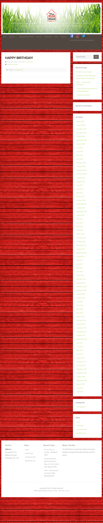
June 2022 (79, 231)
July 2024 (79, 151)
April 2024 (79, 163)
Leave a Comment (12, 64)
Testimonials (48, 36)
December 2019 (81, 343)
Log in (78, 442)
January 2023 (81, 207)
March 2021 (80, 287)
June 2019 (79, 363)
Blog (56, 36)
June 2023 (79, 195)
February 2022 (81, 247)
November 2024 (81, 135)
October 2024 (81, 139)
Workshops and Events (26, 36)
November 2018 (81, 391)
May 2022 (79, 235)
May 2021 (79, 279)
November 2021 (81, 255)
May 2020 (79, 323)
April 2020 (79, 327)
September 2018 (81, 399)
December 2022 (81, 211)
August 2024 (80, 147)
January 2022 (81, 251)
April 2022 (79, 239)
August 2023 (80, 187)
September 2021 (81, 263)
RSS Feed (61, 516)
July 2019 (79, 359)
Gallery (38, 36)
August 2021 (80, 267)
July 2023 (79, 191)
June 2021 (79, 275)
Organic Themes (52, 516)
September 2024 (81, 143)
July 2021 (79, 271)
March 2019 (80, 375)
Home (4, 36)
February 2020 (81, 335)
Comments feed (81, 450)
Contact (63, 36)
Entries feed (80, 446)
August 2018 (80, 403)
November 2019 (81, 347)
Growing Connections (83, 97)
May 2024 (79, 159)
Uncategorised (18, 70)
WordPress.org (81, 454)
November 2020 (81, 303)
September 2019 (81, 355)
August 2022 (80, 223)
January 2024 (81, 171)
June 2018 (79, 411)
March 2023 (80, 203)
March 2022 (80, 243)
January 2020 (81, 339)
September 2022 (81, 219)
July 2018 (79, 407)
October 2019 (81, 351)
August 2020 (80, 311)
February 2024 (81, 167)
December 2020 (81, 299)
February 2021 (81, 291)
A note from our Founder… (85, 72)
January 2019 (81, 383)
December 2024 (81, 131)
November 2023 (81, 179)
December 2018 (81, 387)
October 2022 (81, 215)
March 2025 (80, 123)
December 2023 (81, 175)
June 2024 (79, 155)
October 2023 (81, 183)
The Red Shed (29, 62)
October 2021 (81, 259)
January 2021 (81, 295)
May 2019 (79, 367)
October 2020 (81, 307)
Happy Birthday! (19, 58)
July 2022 (79, 227)
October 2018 (81, 395)
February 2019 (81, 379)
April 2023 (79, 199)
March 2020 (80, 331)
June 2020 (79, 319)
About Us (12, 36)
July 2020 (79, 315)
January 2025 (81, 127)
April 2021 (79, 283)
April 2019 (79, 371)
